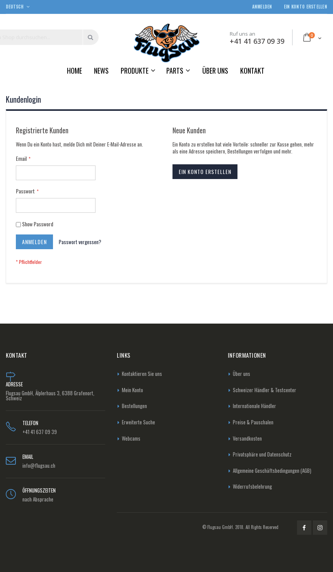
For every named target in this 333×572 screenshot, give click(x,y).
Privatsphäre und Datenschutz (262, 454)
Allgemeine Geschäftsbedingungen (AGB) (272, 470)
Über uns (241, 373)
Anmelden (262, 7)
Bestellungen (134, 406)
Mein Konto (132, 390)
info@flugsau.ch (38, 465)
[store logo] (167, 43)
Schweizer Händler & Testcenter (264, 390)
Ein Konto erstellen (305, 7)
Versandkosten (247, 438)
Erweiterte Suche (138, 422)
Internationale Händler (254, 406)
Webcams (131, 438)
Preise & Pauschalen (253, 422)
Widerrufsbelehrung (252, 486)
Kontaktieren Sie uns (142, 373)
